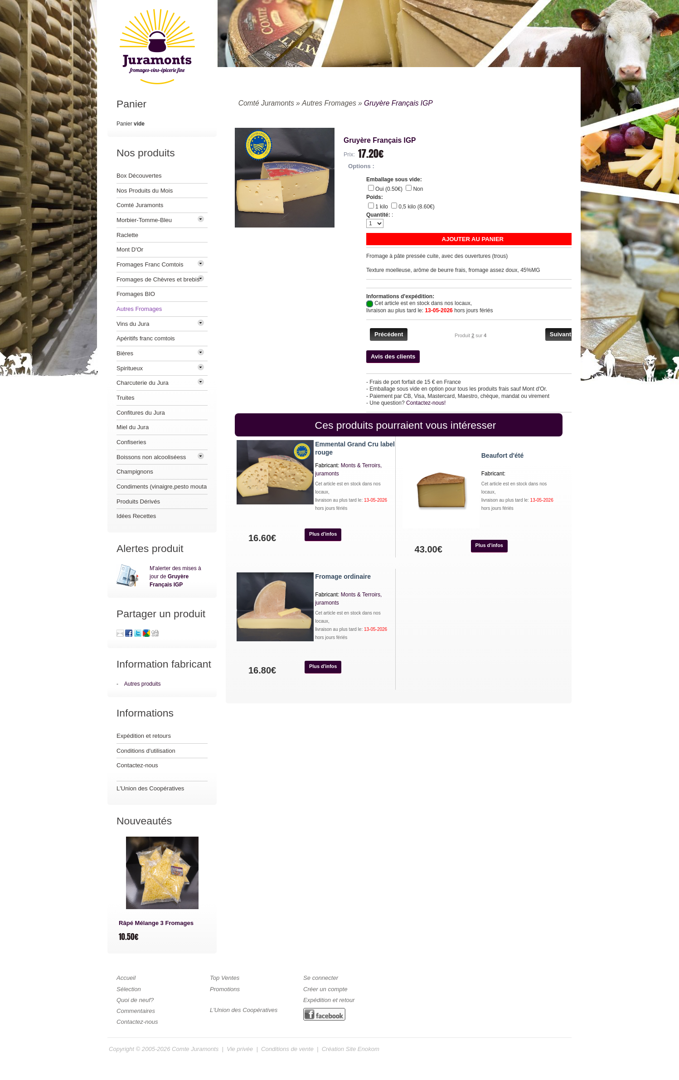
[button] (472, 239)
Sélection (128, 989)
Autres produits (142, 684)
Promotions (225, 989)
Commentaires (135, 1010)
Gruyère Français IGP (398, 103)
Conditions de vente (287, 1049)
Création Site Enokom (350, 1049)
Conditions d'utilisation (145, 750)
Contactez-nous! (426, 403)
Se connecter (320, 977)
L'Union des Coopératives (150, 788)
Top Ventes (224, 977)
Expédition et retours (143, 735)
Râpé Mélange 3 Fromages (156, 923)
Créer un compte (325, 989)
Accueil (126, 977)
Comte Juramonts (195, 1049)
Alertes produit (150, 548)
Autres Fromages (329, 103)
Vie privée (240, 1049)
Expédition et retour (328, 1000)
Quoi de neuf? (135, 1000)
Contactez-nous (137, 765)
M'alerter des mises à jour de (175, 576)
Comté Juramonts (266, 103)
